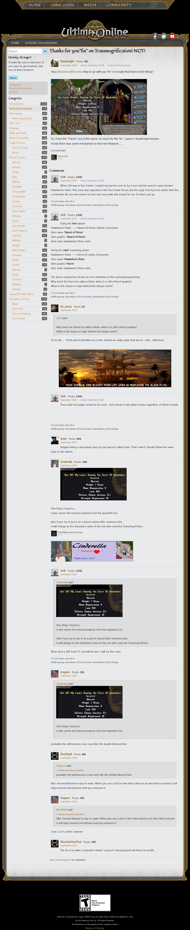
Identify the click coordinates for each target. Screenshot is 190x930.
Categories (15, 84)
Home (35, 5)
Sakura (16, 269)
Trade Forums (17, 142)
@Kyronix (62, 71)
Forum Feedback (21, 313)
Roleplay (14, 128)
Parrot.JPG (63, 156)
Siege (15, 274)
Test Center (18, 318)
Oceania (16, 255)
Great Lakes (18, 211)
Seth (63, 177)
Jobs (131, 917)
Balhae (16, 181)
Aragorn (65, 672)
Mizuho (16, 240)
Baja (14, 177)
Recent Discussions (20, 88)
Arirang (16, 167)
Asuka (15, 172)
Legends (17, 235)
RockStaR (66, 754)
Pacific (15, 264)
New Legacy (15, 113)
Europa (16, 201)
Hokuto (16, 216)
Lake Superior (20, 230)
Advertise (60, 917)
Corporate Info (71, 917)
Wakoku (17, 284)
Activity (13, 92)
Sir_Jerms (66, 306)
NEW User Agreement (119, 917)
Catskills (17, 186)
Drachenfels (19, 196)
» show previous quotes (70, 770)
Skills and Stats (18, 133)
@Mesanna (75, 71)
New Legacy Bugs (22, 118)
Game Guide (63, 5)
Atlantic (16, 162)
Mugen (16, 245)
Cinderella (66, 462)
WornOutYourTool (70, 842)
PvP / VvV (14, 123)
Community (118, 5)
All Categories (17, 104)
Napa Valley (18, 250)
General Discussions (20, 108)
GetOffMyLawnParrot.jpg (70, 532)
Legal (81, 917)
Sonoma (17, 279)
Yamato (16, 289)
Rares (15, 152)
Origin (15, 260)
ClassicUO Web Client (21, 294)
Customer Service (19, 299)
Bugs (15, 303)
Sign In (13, 77)
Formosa (17, 206)
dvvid (63, 438)
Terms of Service (95, 928)
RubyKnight (67, 61)
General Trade (20, 147)
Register (66, 859)
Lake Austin (18, 225)
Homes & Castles (19, 138)
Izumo (15, 221)
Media (90, 5)
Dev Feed (17, 308)
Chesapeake (19, 191)
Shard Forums (17, 157)
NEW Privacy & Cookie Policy (97, 917)
